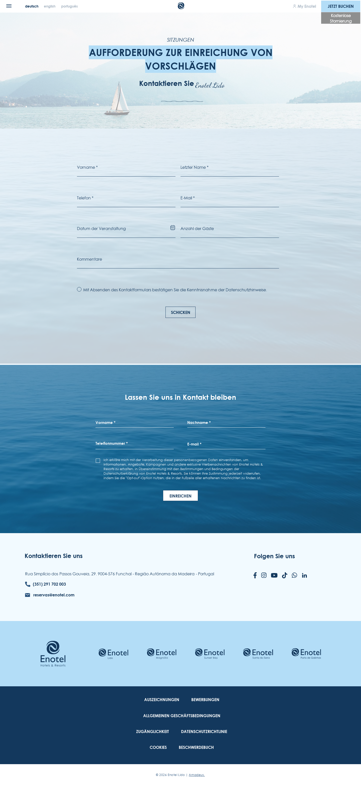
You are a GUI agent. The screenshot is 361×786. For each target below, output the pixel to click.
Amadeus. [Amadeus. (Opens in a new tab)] (197, 775)
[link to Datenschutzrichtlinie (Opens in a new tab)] (204, 732)
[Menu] (9, 6)
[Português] (69, 6)
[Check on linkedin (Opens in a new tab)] (304, 576)
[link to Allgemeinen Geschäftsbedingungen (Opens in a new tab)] (181, 716)
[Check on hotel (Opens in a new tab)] (113, 653)
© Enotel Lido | (180, 775)
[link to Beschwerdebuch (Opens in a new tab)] (196, 747)
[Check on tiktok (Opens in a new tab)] (284, 575)
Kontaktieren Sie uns (54, 555)
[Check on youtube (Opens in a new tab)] (274, 576)
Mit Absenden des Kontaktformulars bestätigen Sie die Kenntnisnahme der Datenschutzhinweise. (175, 290)
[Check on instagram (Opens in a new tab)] (263, 576)
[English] (50, 6)
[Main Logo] (181, 8)
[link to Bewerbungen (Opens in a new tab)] (205, 700)
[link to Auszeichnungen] (161, 700)
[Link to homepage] (53, 653)
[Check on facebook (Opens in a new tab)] (255, 575)
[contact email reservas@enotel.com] (49, 595)
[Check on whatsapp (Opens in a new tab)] (294, 576)
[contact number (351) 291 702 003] (45, 584)
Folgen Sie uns (274, 556)
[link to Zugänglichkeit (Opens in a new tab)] (152, 732)
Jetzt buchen (341, 6)
